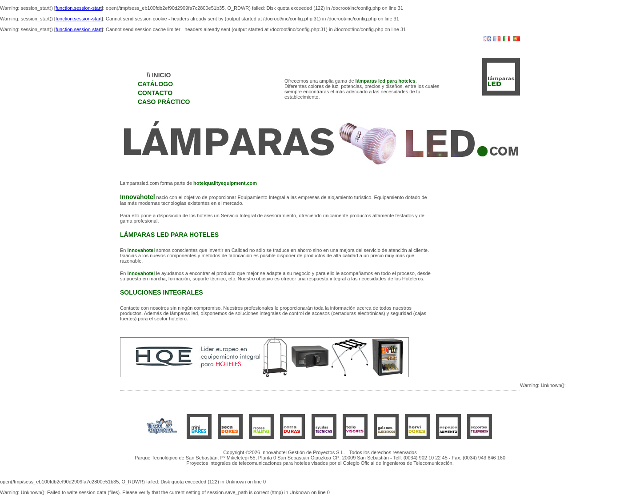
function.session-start (79, 8)
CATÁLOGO (155, 84)
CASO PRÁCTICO (164, 101)
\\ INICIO (159, 75)
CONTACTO (155, 92)
